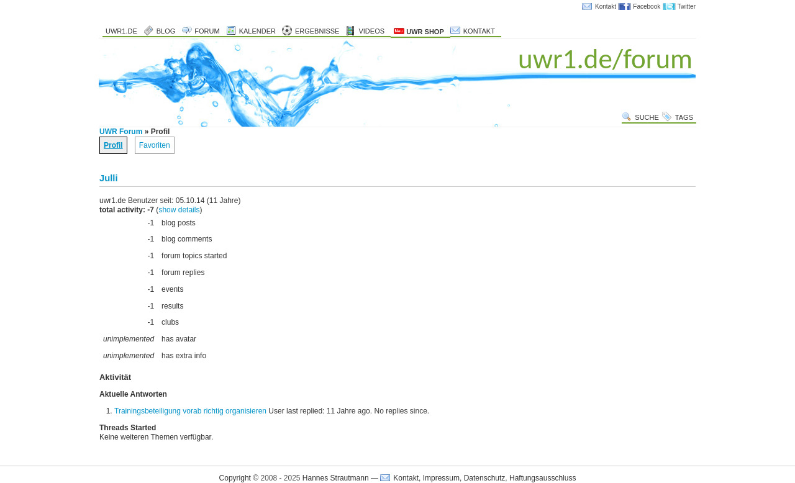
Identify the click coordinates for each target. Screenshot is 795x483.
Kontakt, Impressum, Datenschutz (449, 478)
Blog (166, 31)
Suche (647, 117)
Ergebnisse (317, 31)
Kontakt (605, 6)
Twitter (687, 6)
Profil (113, 145)
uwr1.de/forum (605, 59)
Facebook (646, 6)
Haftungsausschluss (542, 478)
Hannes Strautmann (335, 478)
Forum (206, 31)
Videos (371, 31)
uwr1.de (121, 31)
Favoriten (154, 145)
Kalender (257, 31)
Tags (684, 117)
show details (178, 209)
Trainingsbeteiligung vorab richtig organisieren (190, 411)
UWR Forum (120, 131)
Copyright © (239, 478)
